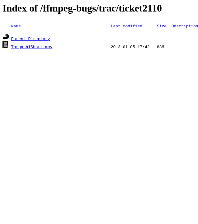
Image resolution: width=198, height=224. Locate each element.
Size (162, 26)
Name (16, 26)
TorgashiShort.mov (32, 46)
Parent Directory (30, 38)
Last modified (126, 26)
